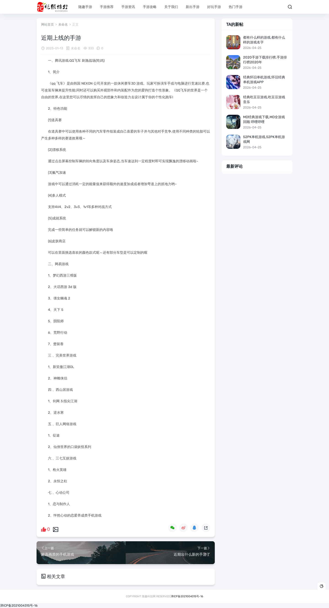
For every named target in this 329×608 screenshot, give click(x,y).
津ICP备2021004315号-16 (187, 596)
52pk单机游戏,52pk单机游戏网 (264, 139)
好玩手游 (214, 7)
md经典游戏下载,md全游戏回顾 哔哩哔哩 (264, 119)
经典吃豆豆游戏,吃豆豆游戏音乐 (264, 99)
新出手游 (192, 7)
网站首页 (47, 25)
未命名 (63, 25)
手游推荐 (107, 7)
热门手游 (235, 7)
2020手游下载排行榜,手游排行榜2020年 (265, 59)
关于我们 (171, 7)
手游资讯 (128, 7)
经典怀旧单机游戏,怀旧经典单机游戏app (264, 79)
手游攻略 (150, 7)
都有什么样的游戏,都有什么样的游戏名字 (264, 39)
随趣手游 (85, 7)
